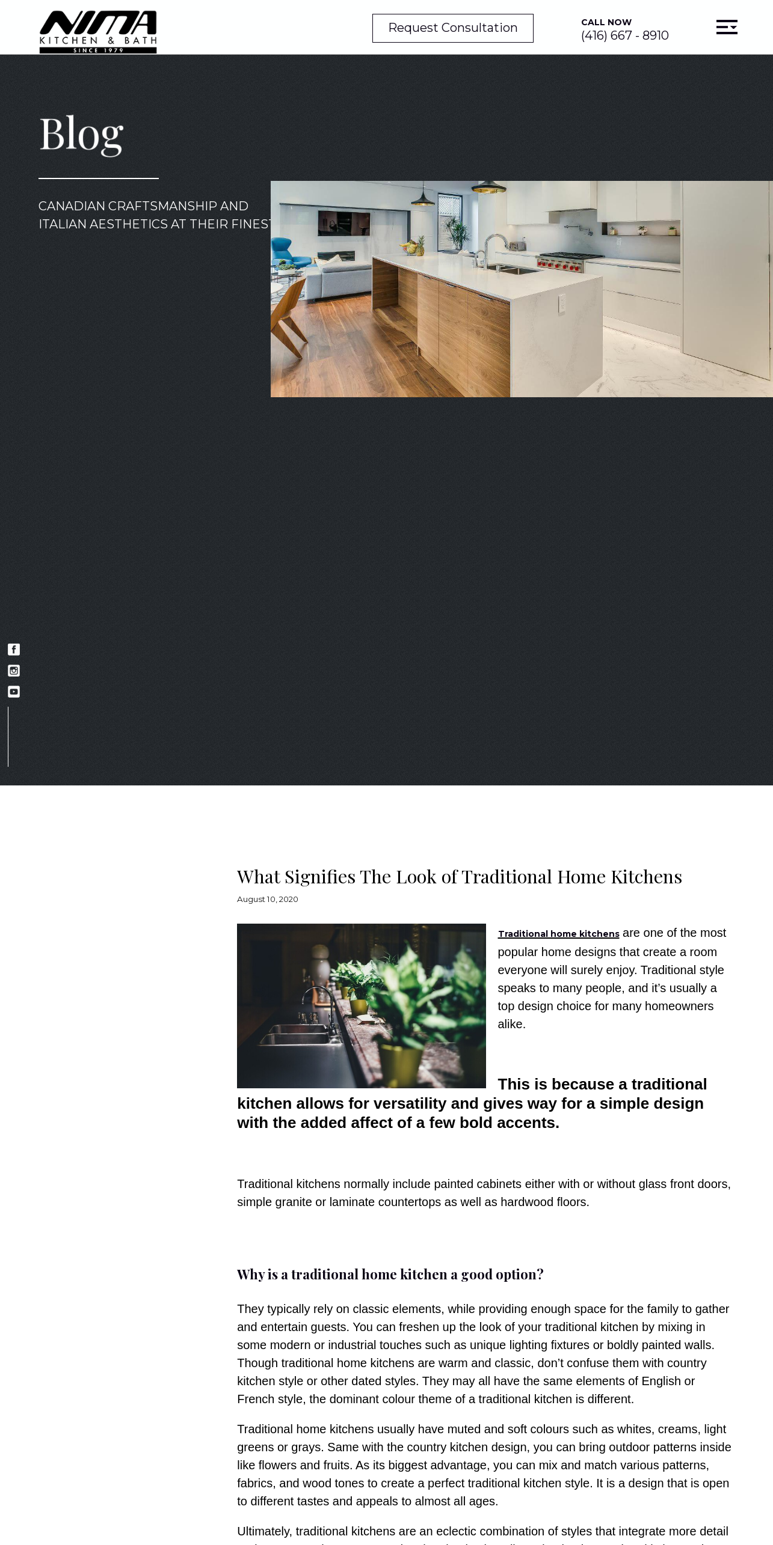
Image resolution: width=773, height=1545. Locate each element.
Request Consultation (453, 27)
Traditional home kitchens (559, 933)
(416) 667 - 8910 (625, 30)
